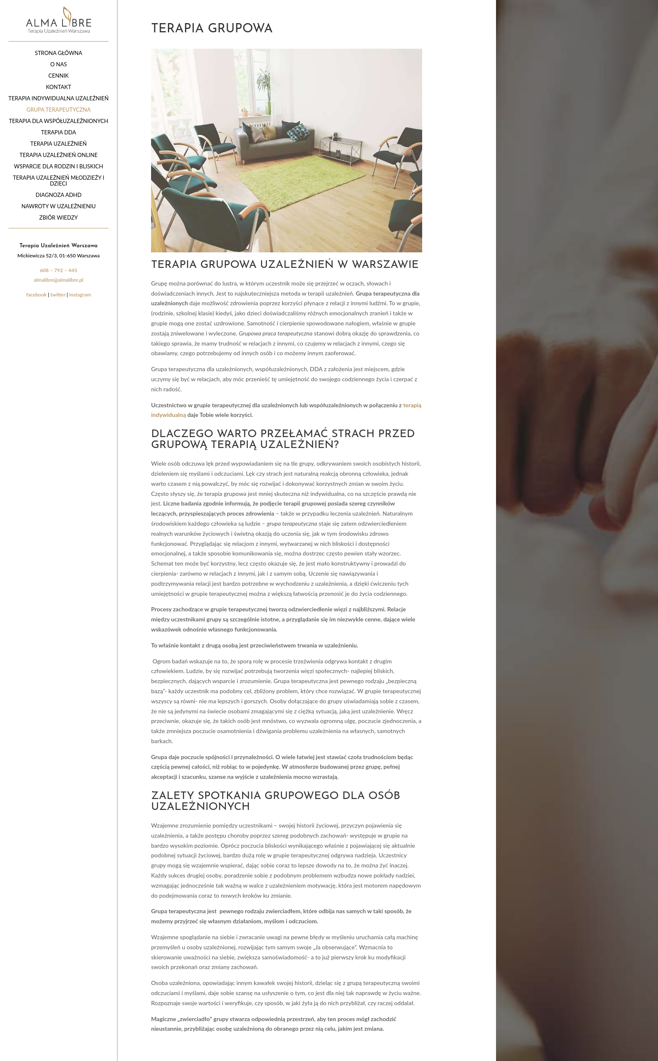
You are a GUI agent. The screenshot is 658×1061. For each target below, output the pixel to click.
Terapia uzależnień (58, 144)
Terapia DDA (58, 132)
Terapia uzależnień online (59, 155)
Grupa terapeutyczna (58, 110)
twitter (57, 294)
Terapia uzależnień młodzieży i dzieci (58, 181)
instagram (80, 294)
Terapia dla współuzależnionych (58, 121)
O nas (58, 64)
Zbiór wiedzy (58, 218)
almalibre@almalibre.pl (58, 280)
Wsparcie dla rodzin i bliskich (58, 166)
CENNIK (58, 76)
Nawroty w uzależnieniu (58, 206)
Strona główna (58, 53)
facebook (36, 294)
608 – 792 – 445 (58, 270)
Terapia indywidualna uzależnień (58, 98)
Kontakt (58, 87)
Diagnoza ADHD (58, 195)
